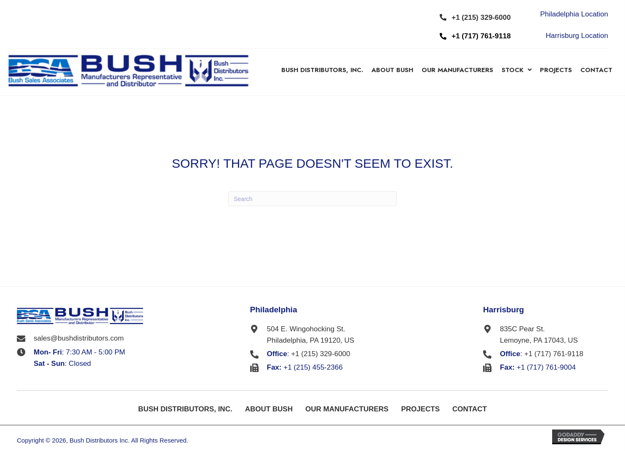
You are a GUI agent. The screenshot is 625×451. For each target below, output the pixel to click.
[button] (475, 17)
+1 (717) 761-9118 (553, 354)
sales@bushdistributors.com (79, 338)
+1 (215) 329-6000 (320, 354)
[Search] (312, 198)
